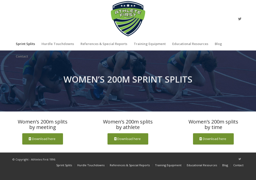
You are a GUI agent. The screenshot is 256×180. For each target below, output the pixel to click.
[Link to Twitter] (240, 18)
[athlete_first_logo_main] (128, 19)
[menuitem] (25, 44)
